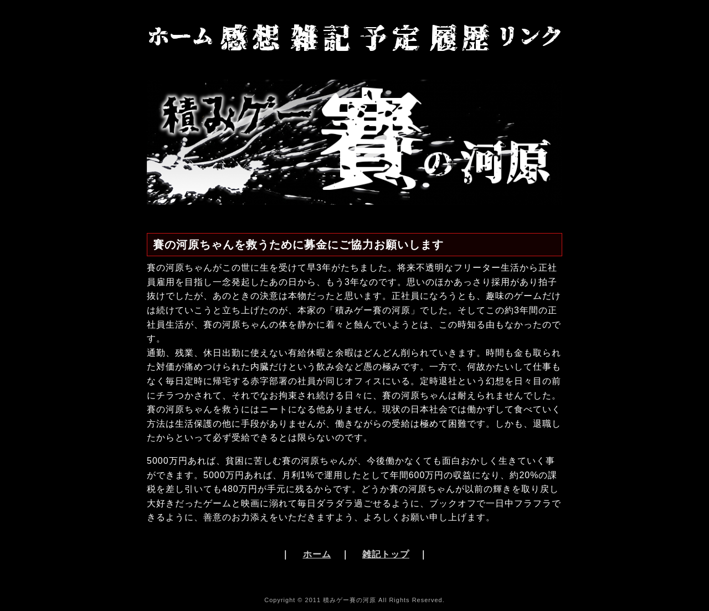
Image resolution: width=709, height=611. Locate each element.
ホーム (317, 554)
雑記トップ (385, 554)
